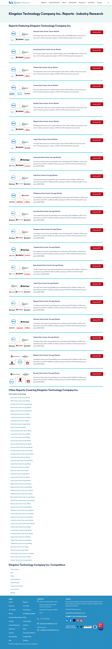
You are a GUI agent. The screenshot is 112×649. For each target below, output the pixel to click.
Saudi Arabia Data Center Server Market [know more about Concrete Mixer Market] (22, 513)
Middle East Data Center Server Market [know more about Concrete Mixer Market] (21, 490)
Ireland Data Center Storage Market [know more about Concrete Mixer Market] (20, 464)
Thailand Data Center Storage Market (46, 247)
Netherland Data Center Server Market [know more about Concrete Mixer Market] (21, 494)
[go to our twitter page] (74, 620)
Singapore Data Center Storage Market (47, 229)
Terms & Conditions (29, 633)
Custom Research (54, 2)
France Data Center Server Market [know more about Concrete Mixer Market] (20, 437)
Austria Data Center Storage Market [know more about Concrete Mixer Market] (20, 407)
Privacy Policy (13, 636)
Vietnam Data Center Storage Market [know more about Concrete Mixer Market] (21, 560)
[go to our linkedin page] (66, 620)
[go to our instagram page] (81, 620)
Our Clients (12, 610)
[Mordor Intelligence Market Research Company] (19, 2)
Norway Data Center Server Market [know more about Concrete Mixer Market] (20, 503)
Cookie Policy (27, 636)
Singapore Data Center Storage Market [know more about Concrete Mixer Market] (21, 517)
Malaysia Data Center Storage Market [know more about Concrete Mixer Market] (21, 487)
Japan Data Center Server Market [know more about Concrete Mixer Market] (20, 477)
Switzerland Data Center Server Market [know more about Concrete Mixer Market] (21, 533)
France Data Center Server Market (45, 85)
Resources (82, 2)
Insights (11, 621)
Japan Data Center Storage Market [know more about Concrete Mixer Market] (20, 480)
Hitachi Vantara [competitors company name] (14, 582)
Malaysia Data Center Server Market (46, 121)
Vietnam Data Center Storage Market (46, 319)
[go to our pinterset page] (78, 620)
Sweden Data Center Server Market (46, 103)
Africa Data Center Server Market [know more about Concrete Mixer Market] (20, 397)
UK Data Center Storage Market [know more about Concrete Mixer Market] (19, 550)
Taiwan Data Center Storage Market (46, 337)
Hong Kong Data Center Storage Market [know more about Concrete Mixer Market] (22, 454)
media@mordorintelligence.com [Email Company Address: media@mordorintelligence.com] (49, 630)
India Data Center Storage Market (45, 175)
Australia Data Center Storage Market (46, 211)
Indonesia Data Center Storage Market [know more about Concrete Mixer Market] (21, 460)
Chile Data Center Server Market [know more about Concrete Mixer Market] (19, 421)
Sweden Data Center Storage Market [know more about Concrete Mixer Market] (21, 530)
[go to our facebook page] (70, 620)
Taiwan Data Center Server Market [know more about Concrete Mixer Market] (20, 537)
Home (11, 602)
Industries (91, 2)
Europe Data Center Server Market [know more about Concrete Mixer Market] (20, 434)
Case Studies (27, 621)
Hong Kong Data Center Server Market (47, 49)
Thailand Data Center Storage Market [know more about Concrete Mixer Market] (21, 543)
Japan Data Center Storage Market (46, 283)
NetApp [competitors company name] (12, 592)
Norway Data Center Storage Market (46, 373)
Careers (11, 633)
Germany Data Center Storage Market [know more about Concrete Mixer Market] (21, 447)
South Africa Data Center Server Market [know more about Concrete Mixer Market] (21, 520)
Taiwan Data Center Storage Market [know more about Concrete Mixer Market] (20, 540)
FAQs (24, 617)
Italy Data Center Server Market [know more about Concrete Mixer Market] (19, 470)
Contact (99, 2)
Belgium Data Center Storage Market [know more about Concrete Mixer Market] (21, 411)
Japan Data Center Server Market (45, 139)
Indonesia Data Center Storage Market (47, 157)
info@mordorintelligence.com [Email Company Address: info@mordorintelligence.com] (48, 623)
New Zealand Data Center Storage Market (48, 265)
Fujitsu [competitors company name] (12, 576)
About (64, 2)
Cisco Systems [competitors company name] (14, 569)
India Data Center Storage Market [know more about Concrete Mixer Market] (20, 457)
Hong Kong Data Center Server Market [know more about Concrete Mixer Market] (21, 450)
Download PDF (97, 32)
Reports (43, 2)
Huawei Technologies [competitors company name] (16, 586)
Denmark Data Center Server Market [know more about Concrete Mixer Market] (20, 431)
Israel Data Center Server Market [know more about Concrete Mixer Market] (19, 467)
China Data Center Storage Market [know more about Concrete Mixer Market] (20, 424)
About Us (11, 606)
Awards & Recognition (15, 617)
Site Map (25, 640)
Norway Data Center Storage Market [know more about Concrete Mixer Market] (21, 507)
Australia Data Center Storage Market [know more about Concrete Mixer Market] (21, 404)
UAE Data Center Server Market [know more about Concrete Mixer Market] (19, 547)
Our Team (26, 606)
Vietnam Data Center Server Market (46, 31)
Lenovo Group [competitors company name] (14, 589)
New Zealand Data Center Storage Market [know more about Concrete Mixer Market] (22, 497)
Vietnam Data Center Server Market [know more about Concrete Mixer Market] (20, 557)
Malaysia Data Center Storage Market (46, 301)
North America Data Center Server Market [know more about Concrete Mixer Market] (22, 500)
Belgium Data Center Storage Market (46, 355)
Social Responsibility (29, 613)
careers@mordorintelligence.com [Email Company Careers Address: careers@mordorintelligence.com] (75, 613)
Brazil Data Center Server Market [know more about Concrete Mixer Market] (19, 414)
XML (10, 640)
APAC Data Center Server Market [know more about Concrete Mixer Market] (20, 401)
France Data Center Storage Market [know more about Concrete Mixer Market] (20, 440)
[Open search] (108, 2)
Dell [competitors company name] (11, 572)
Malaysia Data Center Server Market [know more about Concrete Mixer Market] (20, 484)
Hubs (24, 629)
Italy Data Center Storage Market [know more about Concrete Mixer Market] (19, 474)
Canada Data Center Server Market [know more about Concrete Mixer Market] (20, 417)
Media (11, 613)
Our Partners (27, 610)
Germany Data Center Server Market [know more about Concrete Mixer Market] (21, 444)
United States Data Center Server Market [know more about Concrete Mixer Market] (22, 553)
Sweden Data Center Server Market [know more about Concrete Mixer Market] (20, 527)
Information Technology (17, 394)
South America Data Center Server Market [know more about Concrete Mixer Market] (22, 523)
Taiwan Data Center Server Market (45, 67)
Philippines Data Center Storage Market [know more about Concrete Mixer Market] (22, 510)
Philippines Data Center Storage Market (47, 193)
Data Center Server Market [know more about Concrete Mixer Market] (18, 427)
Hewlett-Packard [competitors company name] (15, 579)
